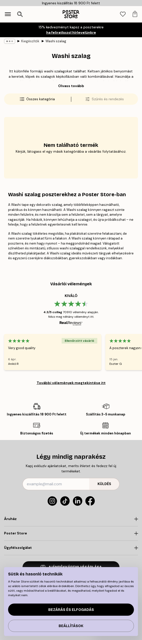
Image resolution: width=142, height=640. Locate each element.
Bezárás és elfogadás (71, 610)
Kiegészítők (30, 41)
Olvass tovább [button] (71, 86)
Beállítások (71, 626)
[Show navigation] (8, 14)
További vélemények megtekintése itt (71, 383)
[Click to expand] (71, 519)
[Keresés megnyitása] (20, 14)
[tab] (123, 14)
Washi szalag (55, 41)
